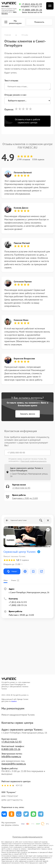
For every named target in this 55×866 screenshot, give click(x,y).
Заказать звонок (27, 414)
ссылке (14, 701)
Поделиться (4, 814)
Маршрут (12, 571)
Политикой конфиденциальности (34, 461)
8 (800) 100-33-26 (10, 749)
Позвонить (39, 22)
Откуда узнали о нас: (15, 94)
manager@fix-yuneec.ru (13, 763)
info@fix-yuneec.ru (11, 756)
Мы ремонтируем (13, 22)
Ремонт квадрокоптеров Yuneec (18, 714)
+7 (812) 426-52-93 (32, 4)
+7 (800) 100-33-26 (32, 9)
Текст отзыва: (11, 80)
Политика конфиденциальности (27, 837)
